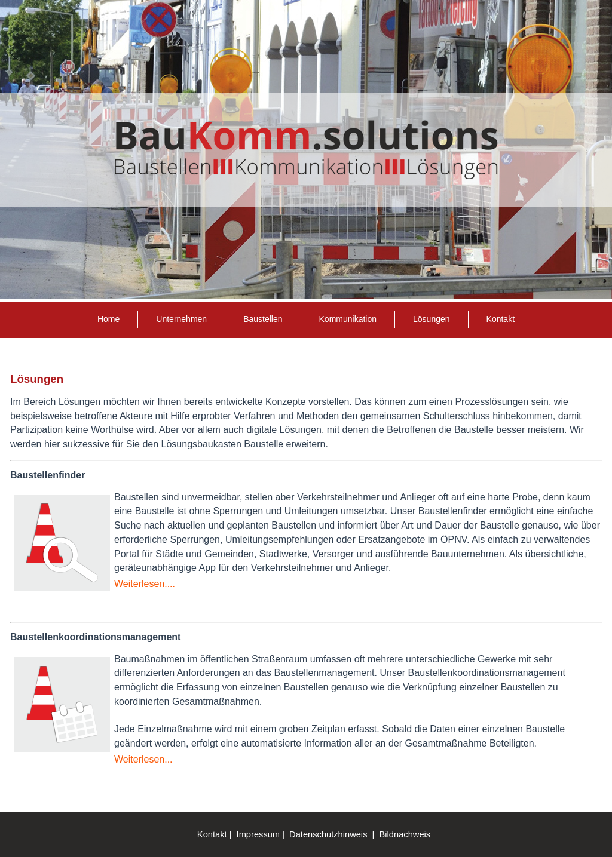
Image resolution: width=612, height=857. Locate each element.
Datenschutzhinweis (328, 834)
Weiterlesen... (143, 759)
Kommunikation (348, 319)
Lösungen (431, 319)
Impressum (258, 834)
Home (108, 319)
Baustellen (262, 319)
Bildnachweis (405, 834)
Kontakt (500, 319)
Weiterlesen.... (144, 584)
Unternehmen (181, 319)
